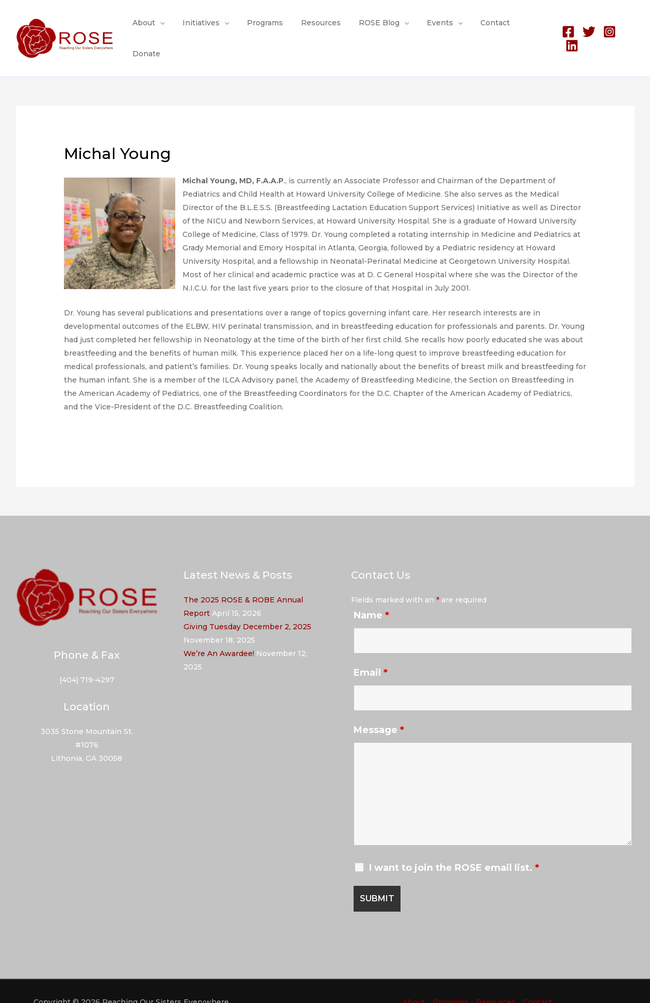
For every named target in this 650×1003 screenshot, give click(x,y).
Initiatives (209, 28)
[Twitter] (586, 28)
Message (379, 709)
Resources (322, 28)
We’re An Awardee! (219, 633)
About (155, 28)
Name (371, 594)
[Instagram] (607, 28)
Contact (485, 28)
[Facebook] (566, 28)
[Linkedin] (628, 28)
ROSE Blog (376, 28)
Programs (270, 28)
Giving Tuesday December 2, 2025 (247, 606)
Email (371, 652)
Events (434, 28)
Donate (528, 28)
